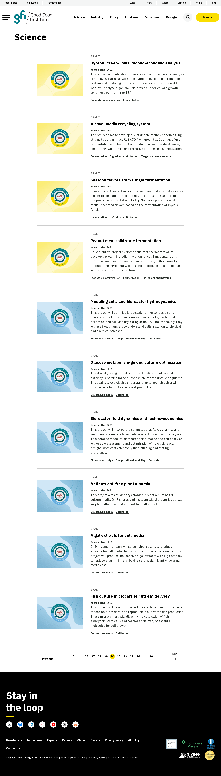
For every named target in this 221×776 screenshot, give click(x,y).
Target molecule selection (157, 156)
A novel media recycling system (120, 123)
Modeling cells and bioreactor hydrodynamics (133, 301)
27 (93, 656)
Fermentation (131, 100)
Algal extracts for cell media (117, 535)
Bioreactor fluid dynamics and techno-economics (137, 418)
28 (99, 656)
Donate (207, 17)
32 (125, 656)
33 (131, 656)
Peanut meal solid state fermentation (126, 240)
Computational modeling (105, 100)
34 (138, 656)
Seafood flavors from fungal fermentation (130, 180)
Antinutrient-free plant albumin (120, 483)
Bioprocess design (102, 338)
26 (86, 656)
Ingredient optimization (124, 156)
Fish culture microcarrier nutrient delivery (130, 596)
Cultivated (155, 338)
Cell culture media (102, 394)
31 (118, 656)
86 (151, 656)
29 (106, 656)
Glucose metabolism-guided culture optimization (136, 362)
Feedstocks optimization (105, 277)
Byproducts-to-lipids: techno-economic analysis (136, 63)
